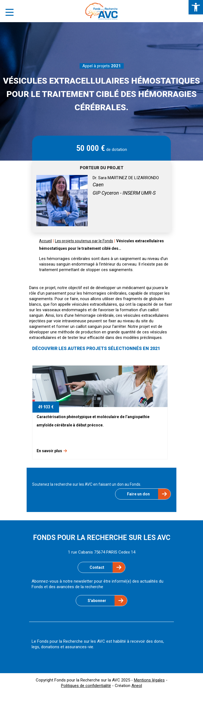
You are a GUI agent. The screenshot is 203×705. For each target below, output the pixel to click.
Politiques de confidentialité (86, 685)
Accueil (45, 241)
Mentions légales (149, 680)
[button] (196, 7)
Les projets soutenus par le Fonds (84, 241)
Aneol (136, 685)
